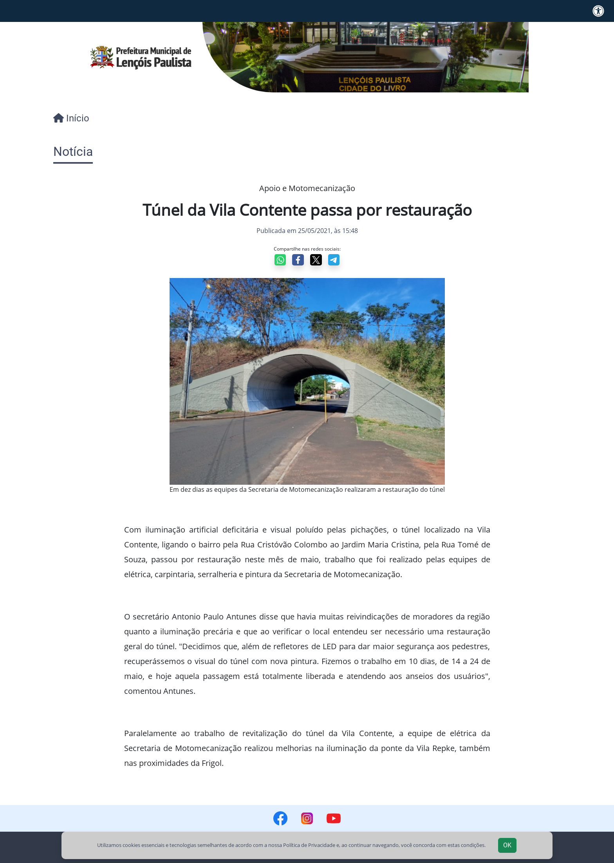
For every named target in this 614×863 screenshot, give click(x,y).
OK (507, 845)
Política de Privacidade (309, 845)
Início (71, 118)
